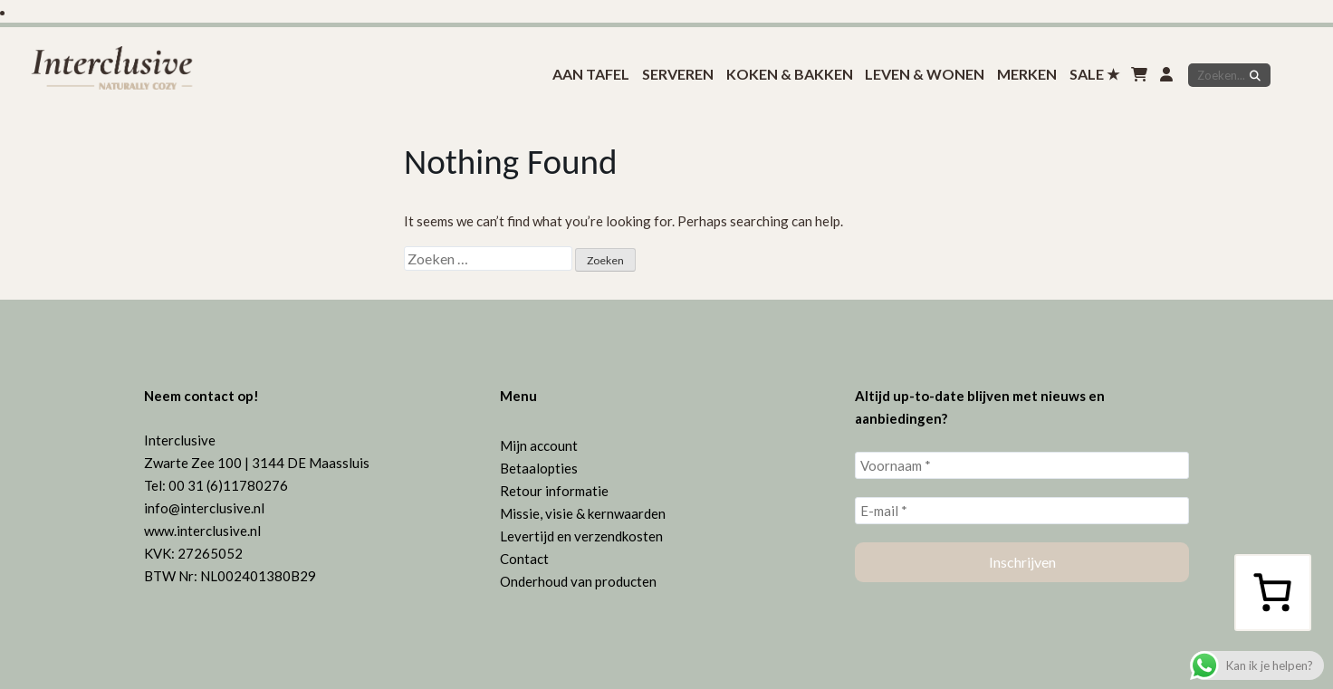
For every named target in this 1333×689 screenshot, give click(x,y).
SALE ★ (1094, 73)
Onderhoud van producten (578, 581)
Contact (524, 558)
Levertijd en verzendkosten (581, 536)
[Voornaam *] (1022, 465)
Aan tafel (590, 73)
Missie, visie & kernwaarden (583, 513)
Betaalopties (539, 468)
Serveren (678, 73)
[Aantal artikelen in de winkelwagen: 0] (1272, 592)
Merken (1027, 73)
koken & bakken (789, 73)
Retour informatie (554, 491)
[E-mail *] (1022, 510)
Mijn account (539, 445)
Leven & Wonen (924, 73)
